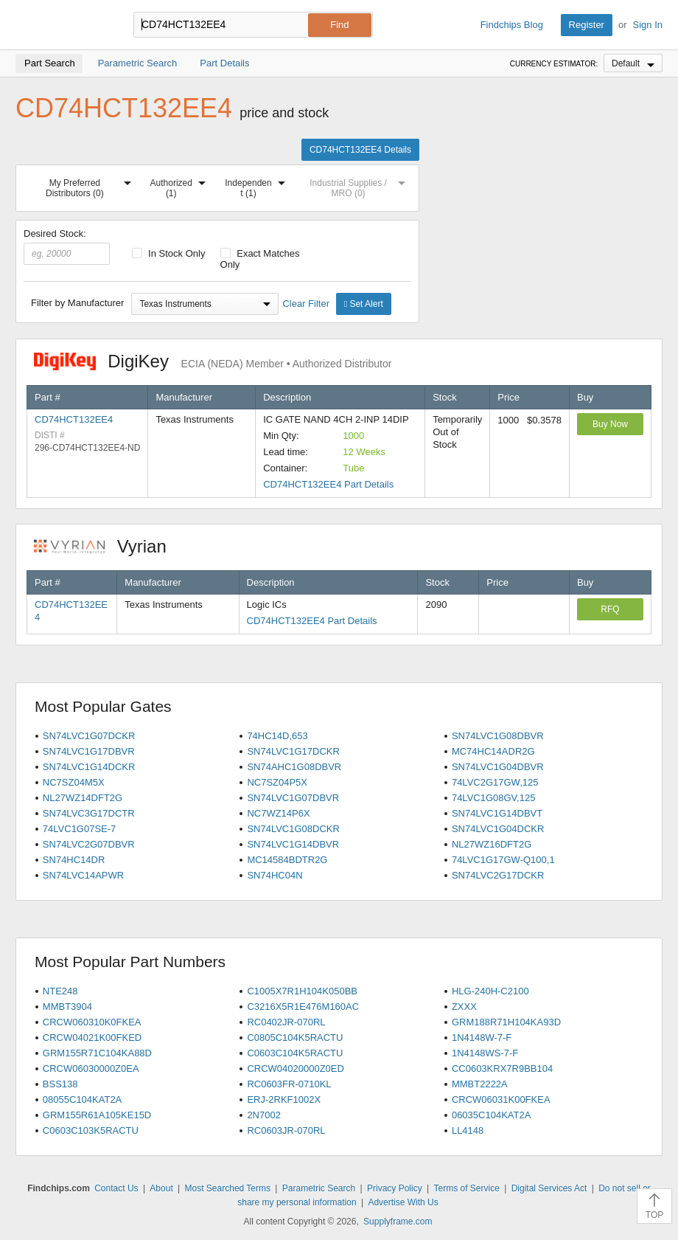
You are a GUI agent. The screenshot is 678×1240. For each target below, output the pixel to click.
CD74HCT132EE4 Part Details (328, 484)
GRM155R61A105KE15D (97, 1114)
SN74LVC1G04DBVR (498, 766)
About (161, 1188)
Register (586, 24)
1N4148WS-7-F (485, 1053)
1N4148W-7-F (481, 1037)
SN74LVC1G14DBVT (497, 813)
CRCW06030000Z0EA (91, 1068)
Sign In (648, 24)
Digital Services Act (549, 1188)
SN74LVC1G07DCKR (89, 735)
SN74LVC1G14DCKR (89, 766)
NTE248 (60, 991)
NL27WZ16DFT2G (491, 844)
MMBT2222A (480, 1084)
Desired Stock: (67, 246)
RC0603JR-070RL (286, 1130)
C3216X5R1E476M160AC (303, 1006)
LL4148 (467, 1130)
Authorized (181, 185)
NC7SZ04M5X (74, 782)
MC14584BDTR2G (287, 859)
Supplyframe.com (397, 1221)
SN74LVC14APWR (83, 875)
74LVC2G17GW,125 (495, 782)
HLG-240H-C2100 (490, 991)
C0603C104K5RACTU (295, 1053)
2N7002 (264, 1114)
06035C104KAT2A (491, 1114)
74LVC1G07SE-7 (79, 828)
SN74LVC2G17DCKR (498, 875)
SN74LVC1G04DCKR (498, 828)
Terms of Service (466, 1188)
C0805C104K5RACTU (295, 1037)
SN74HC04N (274, 875)
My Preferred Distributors (91, 185)
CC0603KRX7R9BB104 (502, 1068)
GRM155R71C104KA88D (97, 1053)
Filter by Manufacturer (77, 302)
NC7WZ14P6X (278, 813)
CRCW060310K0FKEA (92, 1022)
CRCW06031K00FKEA (501, 1099)
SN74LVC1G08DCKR (293, 828)
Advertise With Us (403, 1202)
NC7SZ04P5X (277, 782)
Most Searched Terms (228, 1188)
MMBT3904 (67, 1006)
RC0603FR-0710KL (289, 1084)
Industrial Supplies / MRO (360, 185)
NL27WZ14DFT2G (82, 797)
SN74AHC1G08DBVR (294, 766)
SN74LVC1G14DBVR (293, 844)
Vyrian (107, 546)
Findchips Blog (511, 24)
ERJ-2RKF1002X (284, 1099)
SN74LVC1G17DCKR (293, 751)
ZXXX (464, 1006)
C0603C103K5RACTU (91, 1130)
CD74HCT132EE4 (74, 419)
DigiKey (212, 361)
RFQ (610, 609)
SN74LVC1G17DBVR (89, 751)
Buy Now (610, 424)
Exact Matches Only (260, 259)
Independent (258, 185)
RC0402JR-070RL (286, 1022)
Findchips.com (63, 25)
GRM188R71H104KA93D (506, 1022)
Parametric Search (318, 1188)
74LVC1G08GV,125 (493, 797)
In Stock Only (169, 253)
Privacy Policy (394, 1188)
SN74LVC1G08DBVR (498, 735)
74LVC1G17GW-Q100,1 (503, 859)
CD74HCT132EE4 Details (360, 150)
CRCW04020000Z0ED (295, 1068)
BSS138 (60, 1084)
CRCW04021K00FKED (92, 1037)
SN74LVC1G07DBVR (293, 797)
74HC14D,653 (277, 735)
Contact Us (116, 1188)
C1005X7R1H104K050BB (302, 991)
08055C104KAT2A (82, 1099)
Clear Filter (305, 303)
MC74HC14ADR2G (493, 751)
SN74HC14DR (74, 859)
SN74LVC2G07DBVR (89, 844)
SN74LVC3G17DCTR (89, 813)
